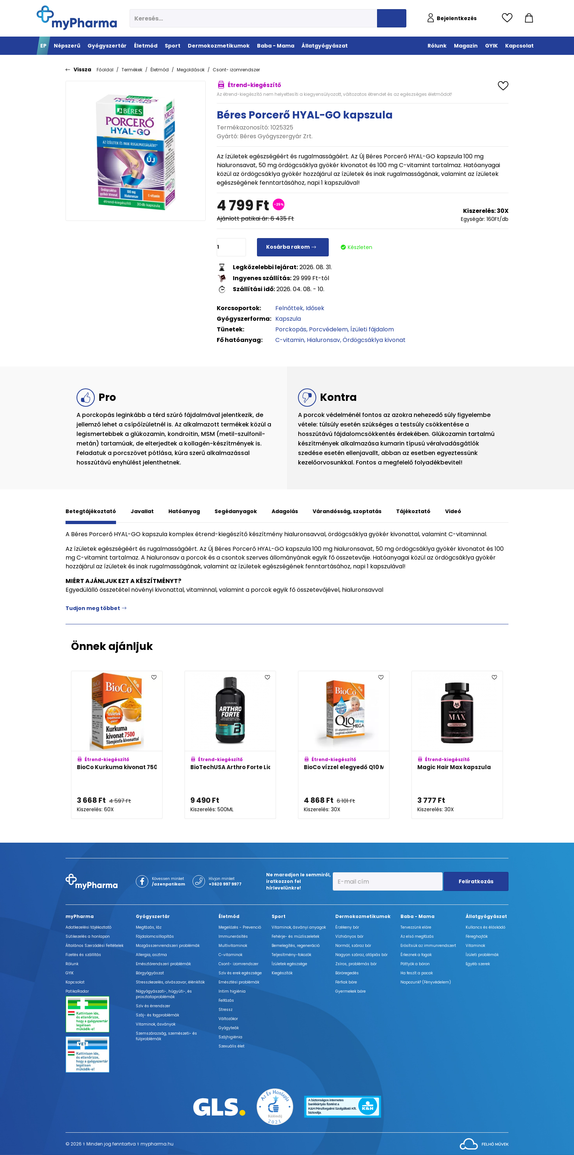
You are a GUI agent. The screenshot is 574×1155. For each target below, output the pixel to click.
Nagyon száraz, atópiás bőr (361, 955)
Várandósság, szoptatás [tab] (347, 511)
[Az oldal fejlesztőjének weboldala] (484, 1143)
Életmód (159, 70)
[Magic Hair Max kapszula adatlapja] (457, 745)
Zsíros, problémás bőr (356, 964)
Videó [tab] (453, 511)
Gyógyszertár (153, 916)
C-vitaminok (230, 955)
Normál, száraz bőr (353, 945)
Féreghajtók (477, 936)
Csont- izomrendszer (236, 70)
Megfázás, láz (148, 927)
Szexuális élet (232, 1046)
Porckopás (290, 329)
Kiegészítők (282, 973)
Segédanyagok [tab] (236, 511)
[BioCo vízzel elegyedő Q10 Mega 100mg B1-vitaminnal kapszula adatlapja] (344, 745)
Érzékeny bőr (347, 927)
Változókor (228, 1019)
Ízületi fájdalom (372, 329)
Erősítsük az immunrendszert (428, 945)
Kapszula (288, 319)
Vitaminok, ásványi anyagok (299, 927)
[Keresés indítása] (391, 18)
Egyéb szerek (478, 964)
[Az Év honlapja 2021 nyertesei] (275, 1106)
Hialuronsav (323, 340)
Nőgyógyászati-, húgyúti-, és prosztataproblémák (164, 994)
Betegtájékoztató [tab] (91, 511)
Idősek (315, 308)
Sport (279, 916)
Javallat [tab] (142, 511)
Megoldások (191, 70)
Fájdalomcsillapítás (155, 936)
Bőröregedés (347, 973)
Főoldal (105, 70)
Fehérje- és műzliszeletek (295, 936)
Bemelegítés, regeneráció (296, 945)
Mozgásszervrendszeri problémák (168, 945)
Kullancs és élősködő (485, 927)
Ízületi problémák (482, 955)
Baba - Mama (417, 916)
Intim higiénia (232, 991)
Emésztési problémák (239, 982)
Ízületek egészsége (289, 964)
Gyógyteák (229, 1028)
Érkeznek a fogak (416, 955)
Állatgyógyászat (486, 916)
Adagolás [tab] (285, 511)
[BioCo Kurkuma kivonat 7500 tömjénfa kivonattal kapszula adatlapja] (117, 745)
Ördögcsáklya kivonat (374, 340)
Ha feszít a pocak (416, 973)
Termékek (132, 70)
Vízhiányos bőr (349, 936)
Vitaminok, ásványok (155, 1024)
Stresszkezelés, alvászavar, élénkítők (170, 982)
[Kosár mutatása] (529, 18)
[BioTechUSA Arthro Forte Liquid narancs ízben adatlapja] (230, 745)
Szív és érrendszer (153, 1006)
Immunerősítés (233, 936)
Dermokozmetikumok (363, 916)
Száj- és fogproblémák (157, 1015)
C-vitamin (289, 340)
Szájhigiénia (230, 1037)
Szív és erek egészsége (240, 973)
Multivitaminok (233, 945)
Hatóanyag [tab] (184, 511)
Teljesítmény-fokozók (291, 955)
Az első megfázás (417, 936)
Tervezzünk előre (415, 927)
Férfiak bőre (346, 982)
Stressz (225, 1009)
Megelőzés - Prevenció (240, 927)
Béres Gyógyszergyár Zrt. (276, 136)
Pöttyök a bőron (415, 964)
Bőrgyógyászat (150, 973)
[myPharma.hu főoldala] (77, 17)
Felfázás (226, 1000)
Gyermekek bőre (350, 991)
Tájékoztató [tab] (413, 511)
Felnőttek (289, 308)
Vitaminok (475, 945)
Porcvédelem (328, 329)
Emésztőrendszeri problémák (163, 964)
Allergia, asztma (151, 955)
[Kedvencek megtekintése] (509, 18)
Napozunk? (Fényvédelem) (425, 982)
